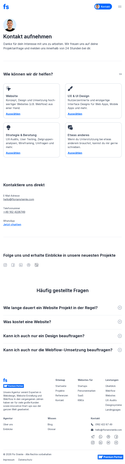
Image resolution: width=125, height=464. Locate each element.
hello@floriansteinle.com (18, 199)
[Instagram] (5, 265)
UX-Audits (111, 400)
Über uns (8, 424)
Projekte (60, 390)
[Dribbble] (29, 265)
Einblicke (8, 429)
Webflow (110, 390)
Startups (82, 386)
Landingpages (113, 409)
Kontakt (60, 400)
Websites (110, 395)
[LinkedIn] (21, 265)
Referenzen (62, 395)
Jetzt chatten (12, 224)
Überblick (110, 386)
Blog (50, 424)
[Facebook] (13, 265)
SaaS (80, 395)
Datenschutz (25, 459)
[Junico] (36, 265)
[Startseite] (6, 6)
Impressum (8, 459)
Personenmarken (87, 390)
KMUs (81, 400)
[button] (120, 6)
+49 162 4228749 (14, 212)
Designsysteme (113, 405)
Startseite (61, 386)
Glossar (52, 429)
